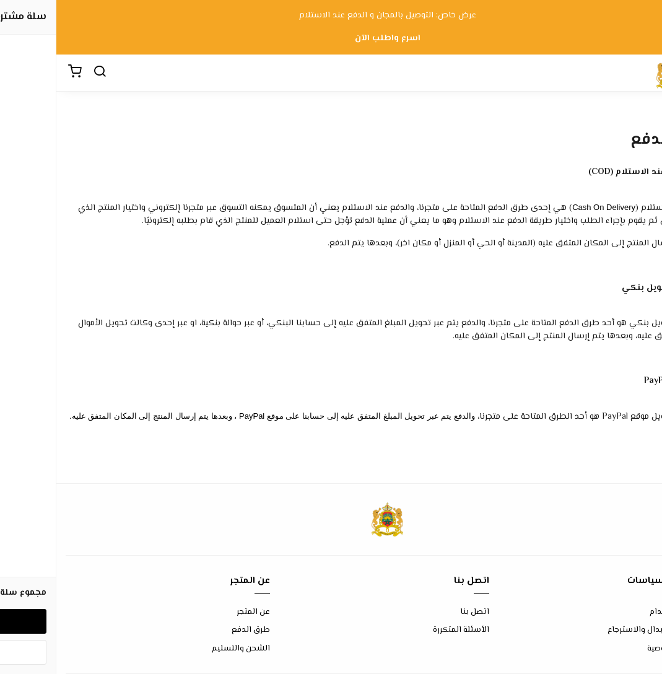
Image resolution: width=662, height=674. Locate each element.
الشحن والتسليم (184, 649)
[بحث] (43, 73)
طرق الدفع (194, 630)
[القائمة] (643, 73)
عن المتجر (197, 612)
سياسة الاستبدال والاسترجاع (602, 630)
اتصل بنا (418, 612)
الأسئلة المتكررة (405, 630)
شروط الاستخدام (623, 612)
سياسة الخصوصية (622, 649)
